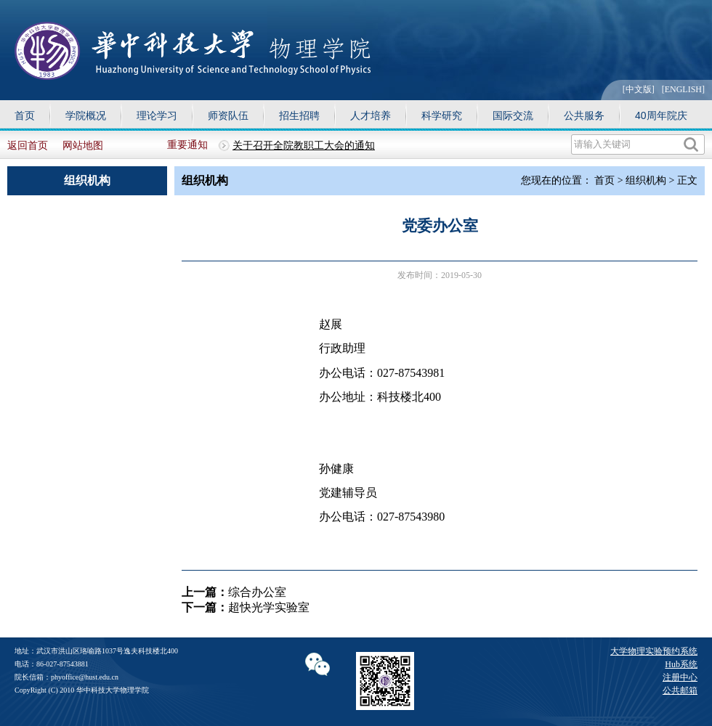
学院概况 (85, 115)
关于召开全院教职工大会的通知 (303, 145)
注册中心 (680, 677)
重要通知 (187, 144)
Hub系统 (681, 664)
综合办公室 (257, 592)
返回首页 (27, 145)
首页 (25, 115)
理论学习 (157, 115)
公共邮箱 (680, 690)
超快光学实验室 (269, 607)
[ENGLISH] (683, 89)
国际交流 (513, 115)
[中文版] (639, 89)
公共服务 (584, 115)
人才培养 (370, 115)
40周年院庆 (661, 115)
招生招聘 (299, 115)
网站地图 (82, 145)
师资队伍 (228, 115)
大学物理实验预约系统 (653, 651)
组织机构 (646, 180)
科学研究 (441, 115)
